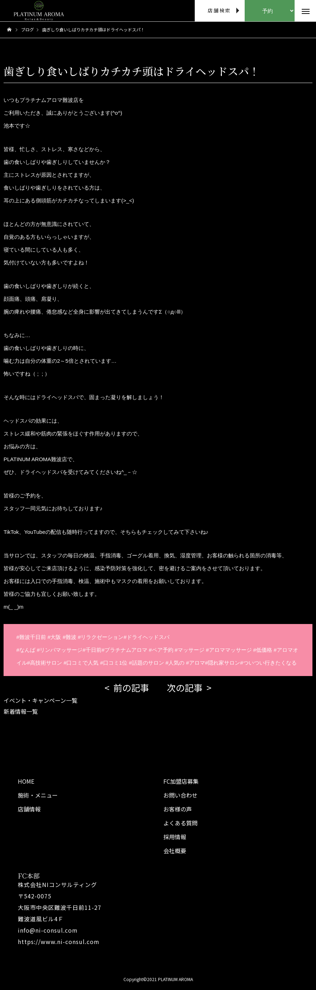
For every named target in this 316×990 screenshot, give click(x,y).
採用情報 (174, 836)
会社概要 (174, 850)
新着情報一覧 (21, 711)
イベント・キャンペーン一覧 (40, 700)
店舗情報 (29, 809)
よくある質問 (180, 823)
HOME (26, 781)
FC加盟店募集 (181, 781)
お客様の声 (177, 809)
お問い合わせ (180, 795)
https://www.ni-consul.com (59, 941)
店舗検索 (219, 10)
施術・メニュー (38, 795)
